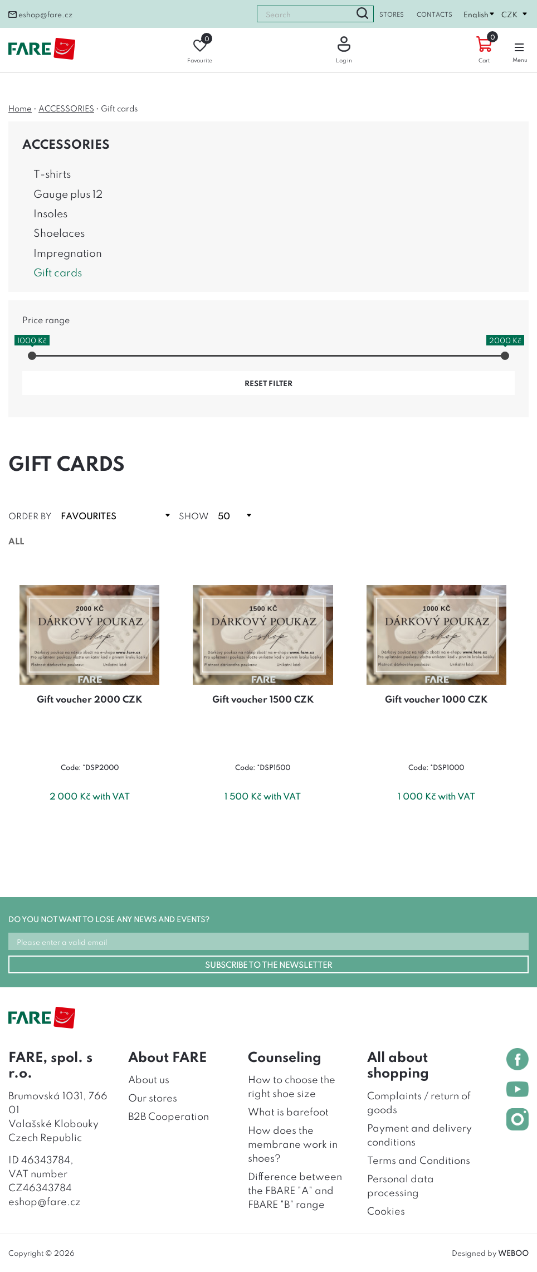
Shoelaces (59, 232)
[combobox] (304, 14)
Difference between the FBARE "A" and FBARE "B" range (295, 1189)
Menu (520, 50)
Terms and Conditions (418, 1159)
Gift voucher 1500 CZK (263, 698)
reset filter (268, 383)
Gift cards (57, 272)
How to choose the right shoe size (291, 1085)
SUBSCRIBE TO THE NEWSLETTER (268, 964)
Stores (391, 13)
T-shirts (52, 173)
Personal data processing (400, 1184)
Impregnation (67, 252)
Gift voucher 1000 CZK (436, 698)
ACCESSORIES (66, 108)
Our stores (152, 1097)
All (16, 540)
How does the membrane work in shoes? (293, 1143)
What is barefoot (288, 1111)
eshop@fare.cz (40, 14)
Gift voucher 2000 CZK (89, 698)
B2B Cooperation (168, 1115)
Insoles (50, 213)
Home (20, 108)
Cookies (386, 1210)
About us (148, 1078)
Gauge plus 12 (67, 193)
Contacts (434, 13)
